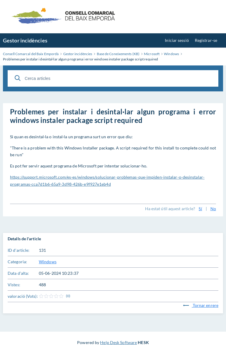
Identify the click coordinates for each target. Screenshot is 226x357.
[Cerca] (18, 78)
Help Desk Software (118, 342)
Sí (200, 208)
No (213, 208)
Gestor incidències (25, 40)
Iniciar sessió (177, 40)
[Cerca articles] (113, 78)
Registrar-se (206, 40)
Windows (47, 261)
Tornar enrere (200, 305)
